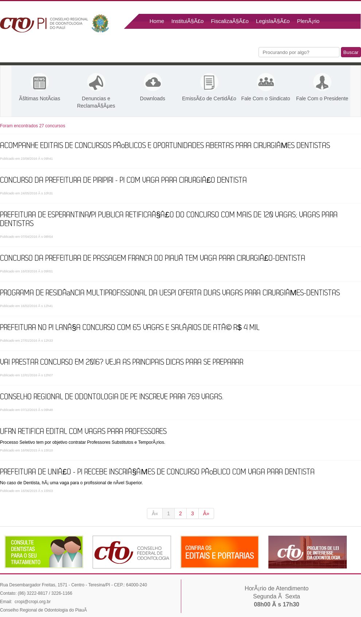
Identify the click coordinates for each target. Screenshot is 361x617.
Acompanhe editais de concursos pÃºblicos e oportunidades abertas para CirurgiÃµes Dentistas (165, 145)
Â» (206, 513)
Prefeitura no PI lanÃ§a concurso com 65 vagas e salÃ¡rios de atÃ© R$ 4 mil (130, 327)
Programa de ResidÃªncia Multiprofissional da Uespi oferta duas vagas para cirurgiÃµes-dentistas (170, 293)
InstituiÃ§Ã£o (187, 21)
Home (157, 21)
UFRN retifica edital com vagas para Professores (83, 431)
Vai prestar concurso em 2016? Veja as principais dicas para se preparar (121, 362)
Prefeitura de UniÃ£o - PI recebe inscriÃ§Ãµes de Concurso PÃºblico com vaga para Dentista (157, 472)
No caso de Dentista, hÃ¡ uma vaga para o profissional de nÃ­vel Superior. (71, 482)
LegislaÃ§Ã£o (273, 21)
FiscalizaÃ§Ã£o (229, 21)
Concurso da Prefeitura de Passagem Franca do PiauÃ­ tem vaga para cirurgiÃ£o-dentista (152, 258)
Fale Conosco (166, 36)
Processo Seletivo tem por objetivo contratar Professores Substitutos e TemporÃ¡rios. (82, 442)
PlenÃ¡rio (308, 21)
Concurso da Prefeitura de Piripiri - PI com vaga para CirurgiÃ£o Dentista (123, 180)
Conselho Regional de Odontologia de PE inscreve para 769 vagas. (112, 397)
